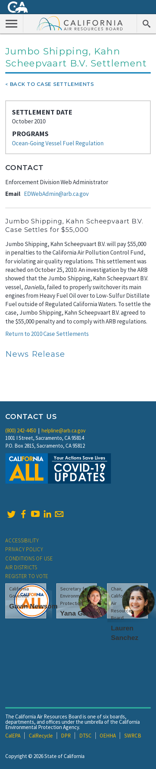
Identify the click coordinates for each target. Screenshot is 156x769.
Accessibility (22, 540)
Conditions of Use (29, 558)
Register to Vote (26, 576)
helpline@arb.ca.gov (64, 430)
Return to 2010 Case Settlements (47, 334)
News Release (35, 354)
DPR (66, 735)
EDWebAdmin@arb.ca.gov (56, 194)
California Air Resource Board (80, 23)
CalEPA (12, 735)
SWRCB (132, 735)
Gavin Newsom (33, 606)
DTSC (85, 735)
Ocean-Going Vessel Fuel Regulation (58, 143)
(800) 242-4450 (20, 430)
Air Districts (21, 567)
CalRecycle (41, 735)
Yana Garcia (79, 613)
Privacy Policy (24, 549)
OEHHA (108, 735)
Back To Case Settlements (52, 84)
